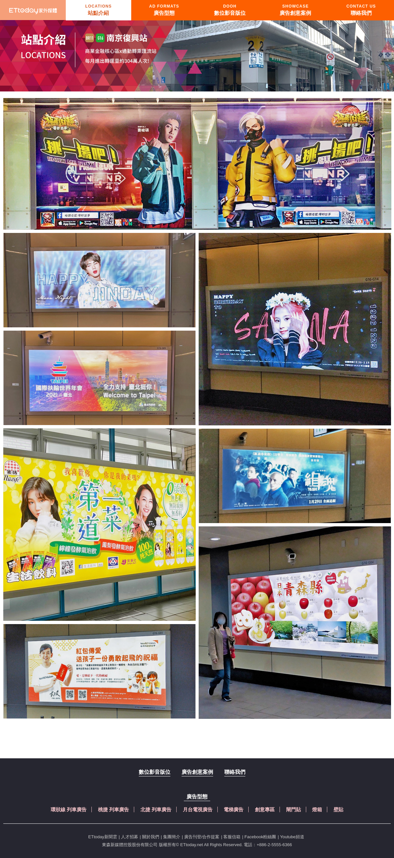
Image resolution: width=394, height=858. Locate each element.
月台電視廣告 (197, 809)
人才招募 (129, 836)
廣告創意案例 (197, 772)
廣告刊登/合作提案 (202, 836)
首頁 (33, 10)
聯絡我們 (234, 772)
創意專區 (265, 809)
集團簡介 (171, 836)
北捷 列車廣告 (155, 809)
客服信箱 (231, 836)
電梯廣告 (233, 809)
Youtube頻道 (292, 836)
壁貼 (338, 809)
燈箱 (317, 809)
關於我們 (150, 836)
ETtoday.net (191, 844)
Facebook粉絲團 (260, 836)
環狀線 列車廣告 (68, 809)
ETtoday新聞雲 (102, 836)
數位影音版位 (154, 772)
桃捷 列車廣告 (113, 809)
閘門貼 (293, 809)
